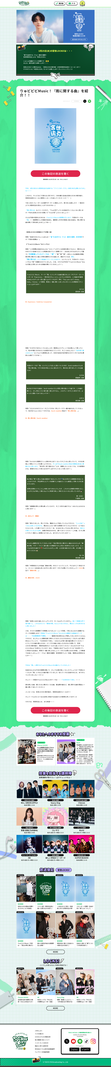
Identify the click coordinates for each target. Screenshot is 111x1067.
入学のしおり (38, 1031)
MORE (55, 952)
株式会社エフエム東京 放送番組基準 (45, 1049)
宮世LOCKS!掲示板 (74, 196)
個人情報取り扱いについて (42, 1040)
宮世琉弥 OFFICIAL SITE (79, 39)
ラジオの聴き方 (39, 1034)
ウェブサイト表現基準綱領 (42, 1052)
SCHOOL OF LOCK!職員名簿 (42, 1037)
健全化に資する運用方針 (41, 1046)
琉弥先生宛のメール (32, 198)
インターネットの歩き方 (41, 1043)
